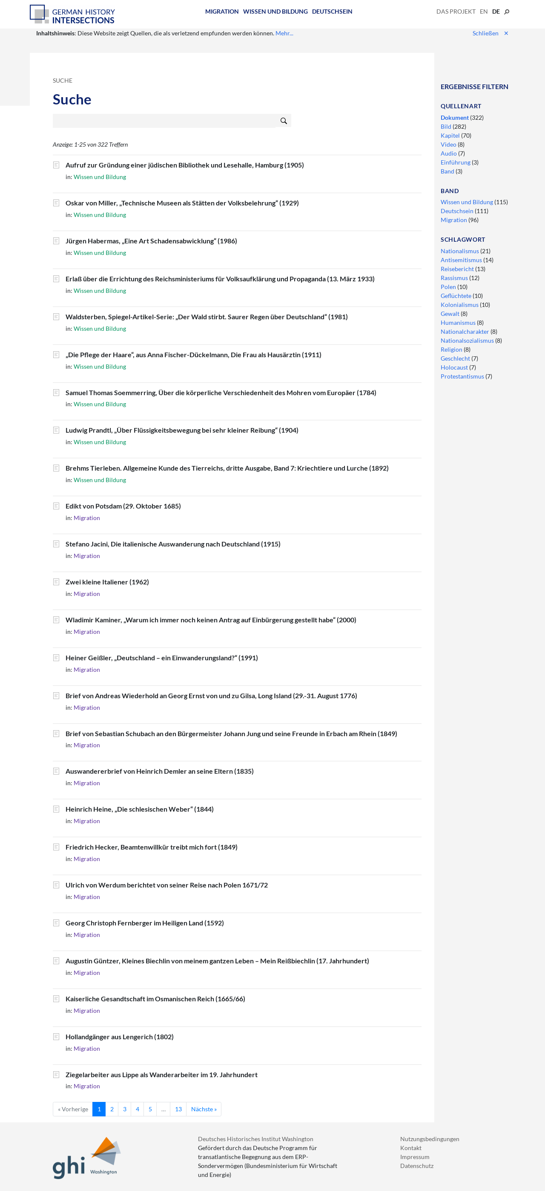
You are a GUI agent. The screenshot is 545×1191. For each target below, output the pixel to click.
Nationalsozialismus (468, 340)
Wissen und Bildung (275, 11)
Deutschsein (332, 11)
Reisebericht (458, 268)
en (484, 11)
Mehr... (284, 33)
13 (178, 1109)
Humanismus (459, 322)
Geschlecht (456, 358)
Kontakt (411, 1147)
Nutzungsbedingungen (429, 1138)
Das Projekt (456, 11)
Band (448, 171)
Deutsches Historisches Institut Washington (255, 1138)
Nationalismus (460, 250)
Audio (449, 153)
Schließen (491, 33)
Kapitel (451, 135)
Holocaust (455, 367)
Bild (447, 126)
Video (449, 144)
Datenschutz (416, 1165)
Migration (222, 11)
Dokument (455, 117)
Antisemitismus (462, 259)
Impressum (415, 1156)
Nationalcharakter (465, 331)
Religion (452, 349)
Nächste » (204, 1109)
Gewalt (451, 313)
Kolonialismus (460, 304)
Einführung (456, 162)
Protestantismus (463, 376)
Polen (449, 286)
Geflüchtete (457, 295)
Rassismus (455, 277)
